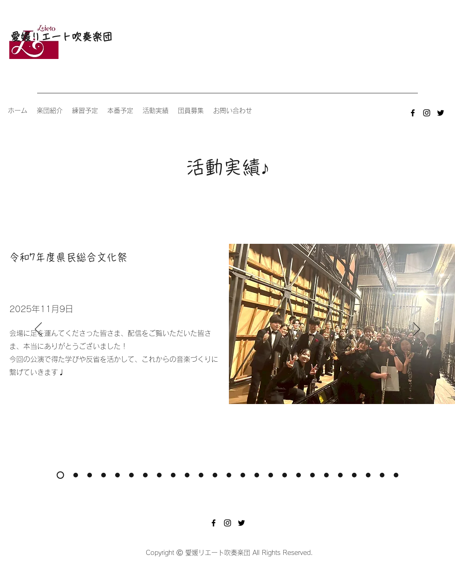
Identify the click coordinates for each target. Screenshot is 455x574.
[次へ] (416, 329)
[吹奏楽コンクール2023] (242, 475)
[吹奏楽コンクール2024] (159, 475)
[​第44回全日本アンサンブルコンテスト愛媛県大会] (326, 475)
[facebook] (412, 112)
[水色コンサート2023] (201, 475)
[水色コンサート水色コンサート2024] (117, 475)
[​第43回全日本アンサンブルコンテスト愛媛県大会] (368, 475)
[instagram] (426, 112)
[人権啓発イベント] (396, 475)
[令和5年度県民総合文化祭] (215, 475)
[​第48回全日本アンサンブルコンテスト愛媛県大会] (103, 475)
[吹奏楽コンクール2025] (75, 475)
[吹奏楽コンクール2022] (298, 475)
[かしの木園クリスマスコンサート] (382, 475)
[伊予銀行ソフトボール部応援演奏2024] (145, 475)
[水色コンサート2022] (312, 475)
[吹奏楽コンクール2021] (354, 475)
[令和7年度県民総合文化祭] (60, 475)
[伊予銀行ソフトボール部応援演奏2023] (229, 475)
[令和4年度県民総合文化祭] (284, 475)
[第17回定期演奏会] (173, 475)
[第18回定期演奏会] (89, 475)
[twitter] (440, 112)
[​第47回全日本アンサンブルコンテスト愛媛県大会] (187, 475)
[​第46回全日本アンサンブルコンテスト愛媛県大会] (270, 475)
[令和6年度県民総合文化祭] (131, 475)
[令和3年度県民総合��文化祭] (340, 475)
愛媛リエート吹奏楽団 (61, 37)
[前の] (38, 329)
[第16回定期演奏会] (256, 475)
